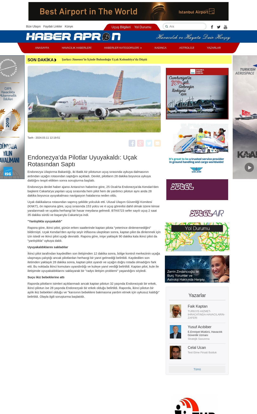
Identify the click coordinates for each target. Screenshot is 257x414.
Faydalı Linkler (52, 26)
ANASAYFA (42, 47)
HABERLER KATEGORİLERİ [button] (123, 47)
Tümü (197, 369)
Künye (69, 26)
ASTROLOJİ (186, 47)
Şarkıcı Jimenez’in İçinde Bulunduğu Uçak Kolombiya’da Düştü (104, 59)
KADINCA (161, 47)
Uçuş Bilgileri (120, 27)
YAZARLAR (214, 47)
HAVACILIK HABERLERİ (76, 47)
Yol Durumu (142, 27)
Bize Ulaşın (33, 26)
